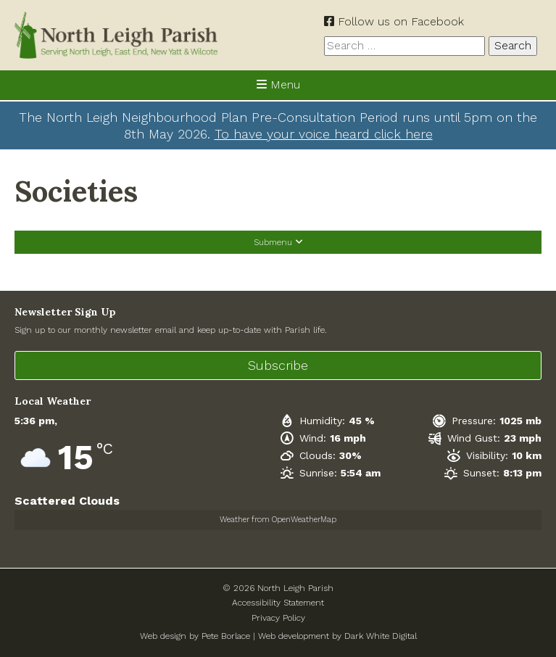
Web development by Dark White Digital (337, 636)
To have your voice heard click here (324, 133)
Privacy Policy (278, 618)
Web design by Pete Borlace (195, 636)
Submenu (278, 242)
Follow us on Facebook (394, 21)
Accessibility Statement (278, 603)
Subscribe (278, 365)
